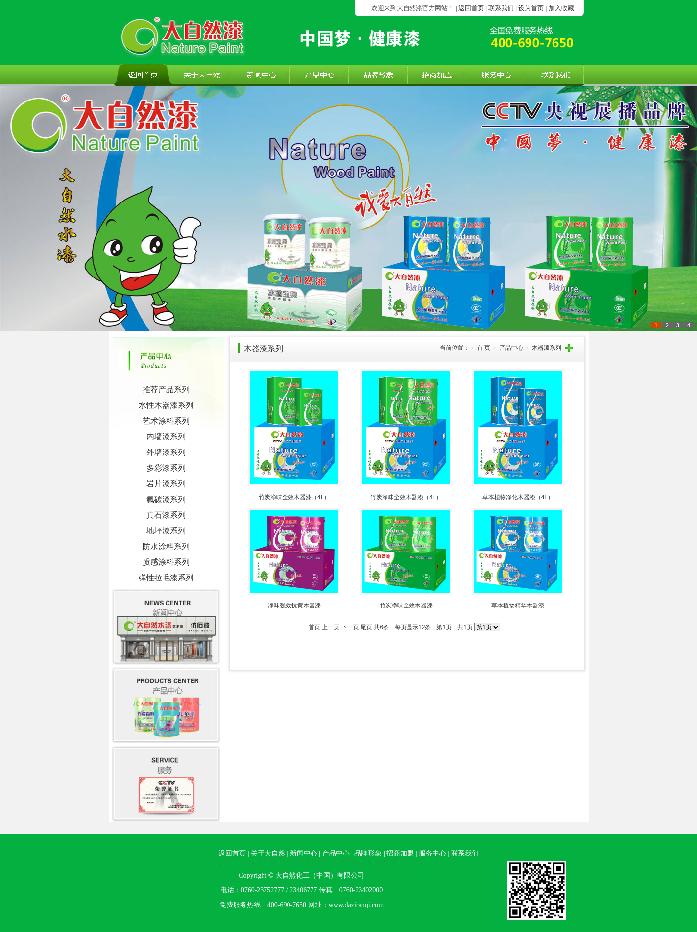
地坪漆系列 (166, 531)
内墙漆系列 (166, 436)
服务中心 (432, 853)
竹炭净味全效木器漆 (406, 605)
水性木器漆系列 (166, 405)
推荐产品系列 (166, 389)
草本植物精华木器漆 (517, 605)
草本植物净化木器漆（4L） (517, 497)
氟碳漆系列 (166, 499)
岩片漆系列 (166, 483)
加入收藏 (561, 8)
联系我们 (501, 8)
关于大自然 (268, 853)
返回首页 (471, 8)
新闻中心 (303, 853)
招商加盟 (400, 853)
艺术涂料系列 (166, 421)
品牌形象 (368, 853)
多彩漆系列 (166, 468)
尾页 (366, 627)
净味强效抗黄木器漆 (294, 605)
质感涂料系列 (166, 562)
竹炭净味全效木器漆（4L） (294, 497)
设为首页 (531, 8)
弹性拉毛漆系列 (166, 578)
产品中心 (336, 853)
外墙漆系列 (166, 452)
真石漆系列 (166, 515)
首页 (314, 627)
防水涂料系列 (166, 546)
